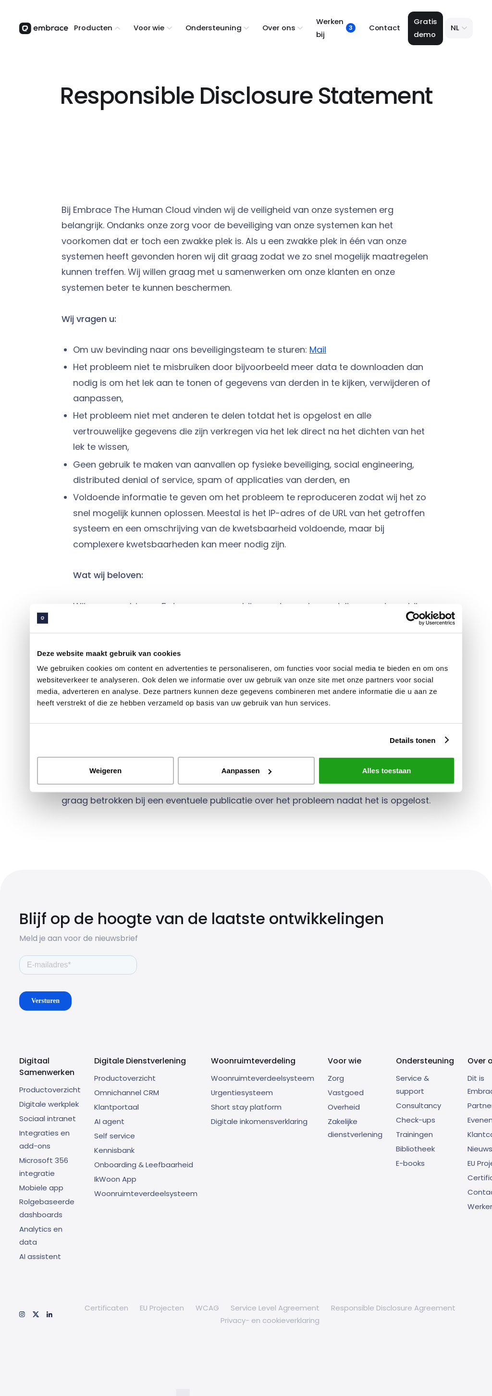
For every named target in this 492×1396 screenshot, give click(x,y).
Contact (384, 28)
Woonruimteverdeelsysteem (145, 1193)
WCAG (207, 1308)
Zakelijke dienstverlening (355, 1127)
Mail (317, 350)
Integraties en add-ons (44, 1139)
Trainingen (414, 1134)
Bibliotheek (415, 1149)
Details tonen (412, 740)
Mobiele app (41, 1188)
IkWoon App (115, 1179)
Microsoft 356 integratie (43, 1166)
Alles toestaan (386, 770)
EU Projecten (162, 1308)
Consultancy (418, 1105)
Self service (114, 1136)
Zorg (336, 1078)
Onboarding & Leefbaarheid (143, 1165)
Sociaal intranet (47, 1118)
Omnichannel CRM (126, 1092)
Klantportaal (116, 1107)
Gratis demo (425, 27)
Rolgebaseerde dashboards (46, 1208)
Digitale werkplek (49, 1104)
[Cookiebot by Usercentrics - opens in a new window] (413, 618)
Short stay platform (246, 1107)
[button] (97, 28)
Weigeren (105, 770)
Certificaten (106, 1308)
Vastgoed (346, 1092)
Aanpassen (246, 770)
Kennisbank (114, 1150)
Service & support (412, 1084)
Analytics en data (40, 1235)
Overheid (344, 1107)
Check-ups (415, 1120)
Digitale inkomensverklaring (259, 1121)
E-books (410, 1163)
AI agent (109, 1121)
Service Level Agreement (275, 1308)
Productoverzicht (50, 1090)
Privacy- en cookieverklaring (270, 1320)
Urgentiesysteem (242, 1092)
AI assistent (40, 1256)
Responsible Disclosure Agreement (393, 1308)
